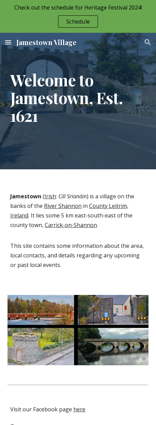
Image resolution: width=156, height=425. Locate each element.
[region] (78, 16)
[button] (8, 42)
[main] (78, 101)
